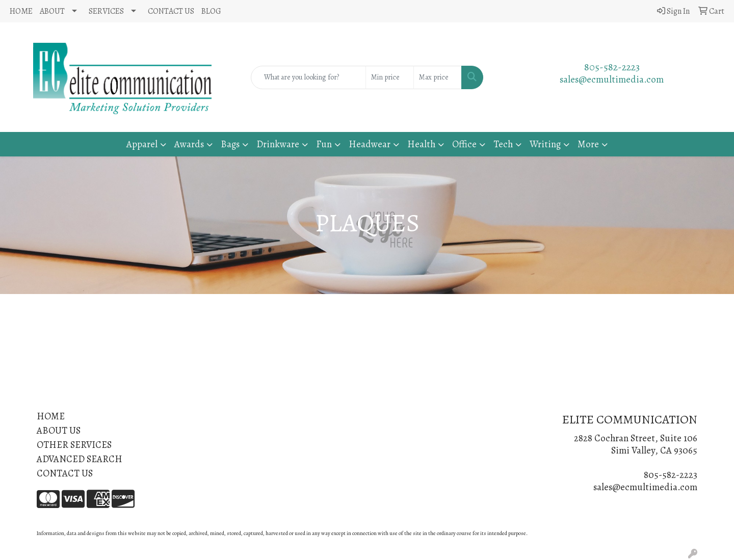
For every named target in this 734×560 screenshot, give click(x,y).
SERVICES (106, 11)
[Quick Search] (308, 77)
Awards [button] (189, 144)
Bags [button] (230, 144)
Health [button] (421, 144)
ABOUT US (59, 430)
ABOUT (52, 11)
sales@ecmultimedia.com (612, 79)
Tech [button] (503, 144)
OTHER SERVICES (74, 444)
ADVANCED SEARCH (79, 458)
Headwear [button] (369, 144)
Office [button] (464, 144)
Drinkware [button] (277, 144)
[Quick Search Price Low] (389, 77)
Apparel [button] (142, 144)
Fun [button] (324, 144)
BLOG (211, 11)
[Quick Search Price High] (437, 77)
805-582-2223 (612, 67)
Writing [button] (545, 144)
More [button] (588, 144)
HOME (21, 11)
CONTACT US (171, 11)
